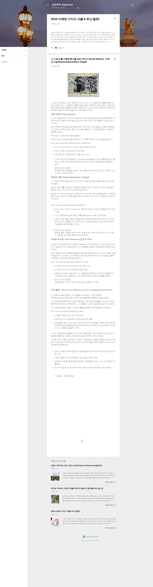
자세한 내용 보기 (110, 523)
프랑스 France (68, 417)
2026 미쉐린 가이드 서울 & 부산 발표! (75, 19)
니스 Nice (59, 417)
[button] (114, 18)
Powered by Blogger (90, 578)
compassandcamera (94, 582)
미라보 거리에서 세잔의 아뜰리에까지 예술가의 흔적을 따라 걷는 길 (77, 530)
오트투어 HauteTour (62, 4)
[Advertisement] (127, 43)
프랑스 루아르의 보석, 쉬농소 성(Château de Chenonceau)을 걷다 (76, 507)
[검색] (132, 5)
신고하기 (5, 62)
